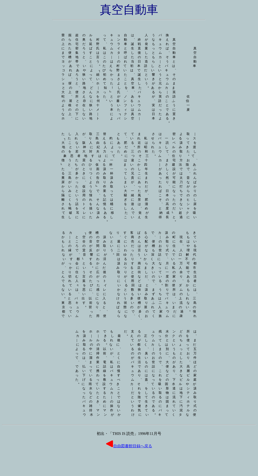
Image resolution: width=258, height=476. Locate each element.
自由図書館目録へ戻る (129, 469)
